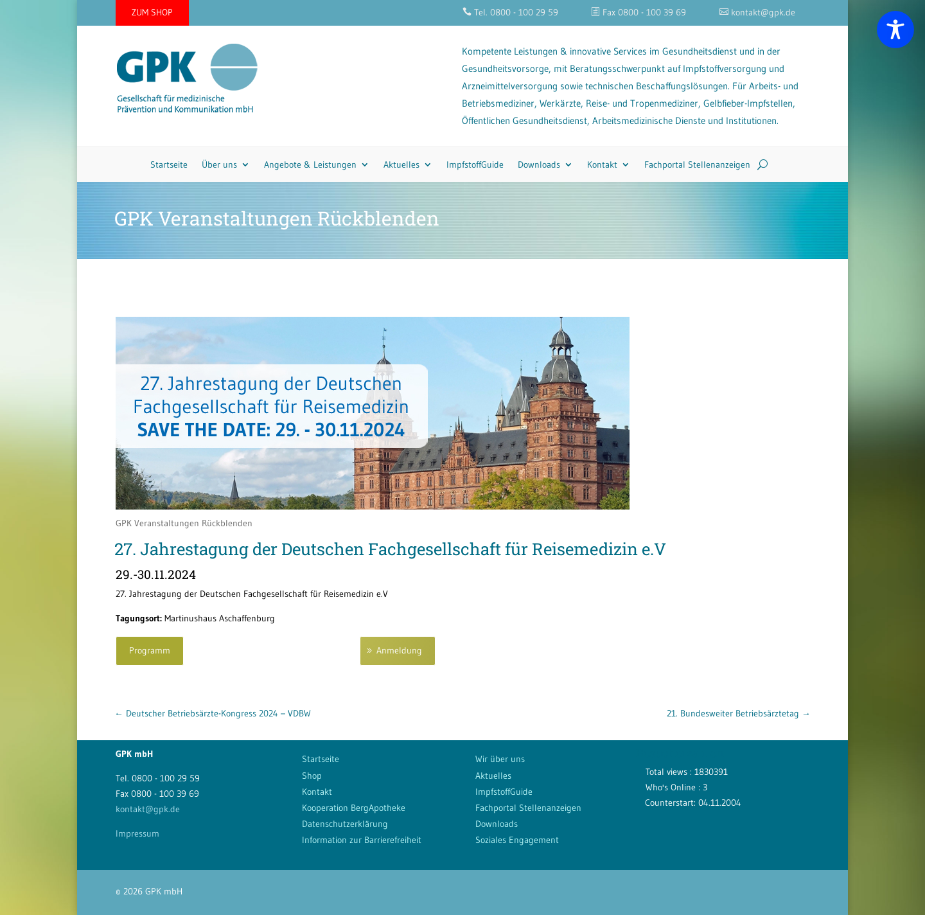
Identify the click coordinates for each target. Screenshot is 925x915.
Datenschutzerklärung (345, 824)
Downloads (539, 164)
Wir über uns (500, 759)
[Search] (762, 164)
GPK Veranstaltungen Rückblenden (184, 523)
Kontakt (602, 164)
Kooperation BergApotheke (353, 807)
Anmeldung (399, 650)
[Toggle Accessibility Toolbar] (895, 29)
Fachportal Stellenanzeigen (697, 164)
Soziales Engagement (517, 840)
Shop (312, 775)
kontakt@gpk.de (148, 809)
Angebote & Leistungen (310, 164)
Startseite (169, 164)
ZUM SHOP (152, 12)
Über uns (219, 164)
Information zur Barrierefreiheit (361, 840)
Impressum (137, 833)
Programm (149, 650)
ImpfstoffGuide (475, 164)
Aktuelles (401, 164)
